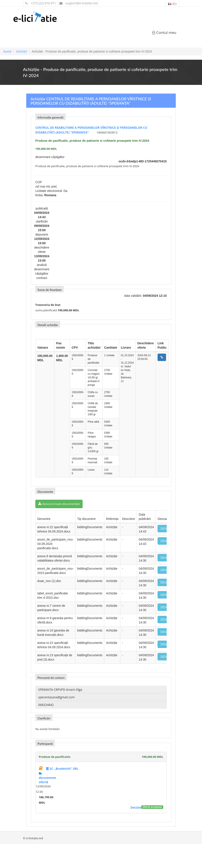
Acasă (7, 51)
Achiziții (21, 51)
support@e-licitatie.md (78, 3)
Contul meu (164, 32)
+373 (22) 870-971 (40, 3)
